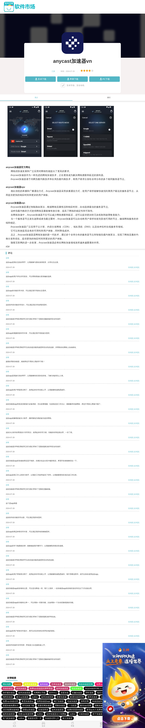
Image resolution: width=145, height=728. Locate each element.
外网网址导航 (40, 693)
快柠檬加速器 (9, 693)
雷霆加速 (65, 693)
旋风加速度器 (30, 684)
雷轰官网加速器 (45, 705)
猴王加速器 (67, 718)
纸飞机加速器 (9, 718)
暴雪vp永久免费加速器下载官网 (100, 710)
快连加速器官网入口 (94, 688)
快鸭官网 (85, 701)
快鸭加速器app (43, 701)
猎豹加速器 (100, 705)
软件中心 (53, 693)
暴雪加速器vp (28, 701)
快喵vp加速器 (29, 710)
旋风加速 (44, 684)
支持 (130, 267)
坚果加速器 (56, 684)
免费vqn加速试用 (10, 701)
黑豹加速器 (60, 705)
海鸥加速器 (8, 697)
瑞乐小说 (101, 693)
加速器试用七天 (52, 718)
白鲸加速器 (84, 714)
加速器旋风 (97, 701)
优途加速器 (72, 701)
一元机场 (72, 705)
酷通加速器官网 (77, 697)
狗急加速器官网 (86, 684)
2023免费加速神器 (11, 710)
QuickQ (17, 684)
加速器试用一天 (34, 718)
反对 (135, 267)
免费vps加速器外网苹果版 (41, 688)
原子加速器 (97, 714)
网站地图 (7, 684)
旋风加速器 (21, 688)
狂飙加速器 (77, 693)
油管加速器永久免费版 (56, 714)
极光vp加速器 (22, 697)
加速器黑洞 (43, 710)
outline (35, 697)
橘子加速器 (59, 701)
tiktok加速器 (70, 684)
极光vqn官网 (85, 705)
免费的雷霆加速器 (75, 710)
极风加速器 (92, 697)
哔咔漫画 (89, 693)
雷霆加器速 (62, 697)
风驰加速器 (8, 688)
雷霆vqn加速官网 (25, 714)
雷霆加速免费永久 (11, 705)
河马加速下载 (28, 705)
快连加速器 (77, 688)
